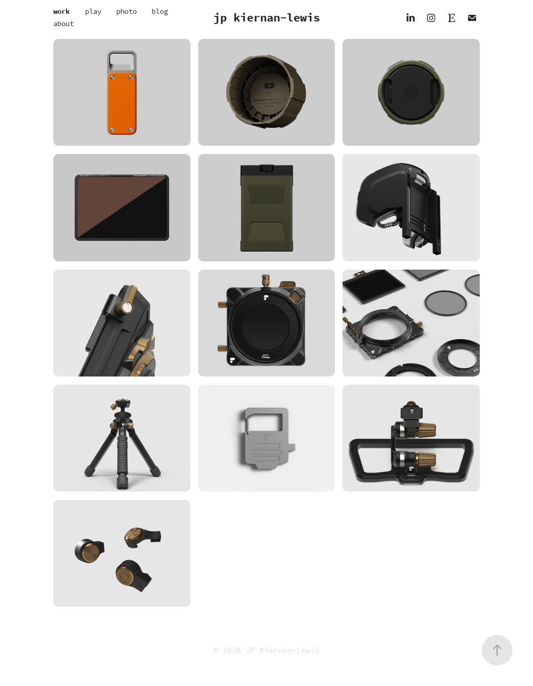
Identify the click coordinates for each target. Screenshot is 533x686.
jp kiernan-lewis (267, 18)
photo (126, 11)
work (61, 11)
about (63, 23)
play (93, 11)
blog (160, 11)
